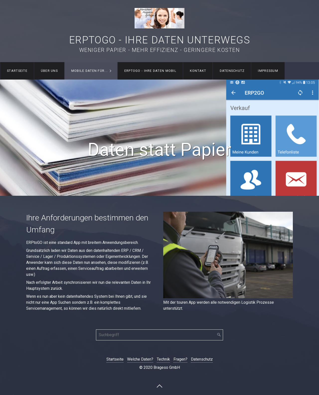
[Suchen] (219, 334)
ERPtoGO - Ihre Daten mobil (150, 71)
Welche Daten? (140, 359)
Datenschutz (232, 71)
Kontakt (198, 71)
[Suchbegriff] (159, 334)
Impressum (268, 71)
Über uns (49, 71)
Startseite (17, 71)
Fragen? (180, 359)
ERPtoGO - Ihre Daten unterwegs (159, 40)
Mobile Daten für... (89, 71)
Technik (163, 359)
